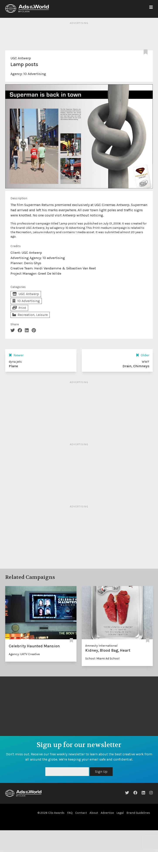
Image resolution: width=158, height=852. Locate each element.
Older (142, 355)
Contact (81, 813)
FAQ (70, 813)
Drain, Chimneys (135, 366)
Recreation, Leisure (30, 315)
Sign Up (101, 771)
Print (19, 308)
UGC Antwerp (20, 58)
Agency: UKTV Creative (24, 654)
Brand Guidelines (138, 813)
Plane (13, 366)
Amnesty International (101, 646)
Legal (120, 813)
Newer (16, 355)
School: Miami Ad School (102, 658)
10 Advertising (34, 74)
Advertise (107, 813)
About (94, 813)
